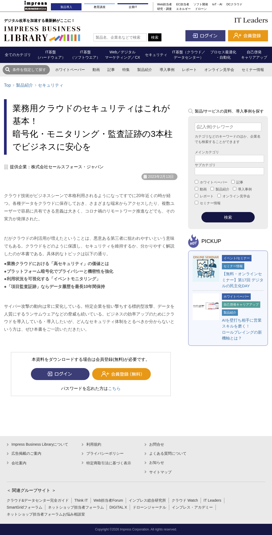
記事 (111, 69)
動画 (96, 69)
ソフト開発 (200, 4)
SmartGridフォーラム (24, 507)
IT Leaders (212, 500)
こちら (114, 388)
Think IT (81, 500)
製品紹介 (144, 69)
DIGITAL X (118, 507)
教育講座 (99, 7)
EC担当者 (182, 4)
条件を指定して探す (29, 69)
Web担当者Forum (108, 500)
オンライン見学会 (219, 69)
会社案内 (18, 463)
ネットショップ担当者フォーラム (76, 507)
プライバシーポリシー (105, 453)
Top (7, 85)
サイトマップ (160, 472)
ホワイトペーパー (70, 69)
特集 (126, 69)
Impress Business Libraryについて (39, 444)
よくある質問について (167, 453)
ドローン (201, 8)
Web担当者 (164, 4)
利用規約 (93, 444)
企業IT (133, 7)
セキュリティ (50, 85)
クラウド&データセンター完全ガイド (38, 500)
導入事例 (167, 69)
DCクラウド (234, 4)
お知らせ (156, 462)
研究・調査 (164, 8)
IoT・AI (217, 4)
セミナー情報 (253, 69)
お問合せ (156, 444)
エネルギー (183, 8)
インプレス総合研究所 (147, 500)
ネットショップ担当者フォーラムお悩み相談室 (46, 514)
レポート (189, 69)
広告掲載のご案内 (26, 453)
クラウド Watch (185, 500)
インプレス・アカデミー (192, 507)
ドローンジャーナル (149, 507)
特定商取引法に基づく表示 (108, 463)
